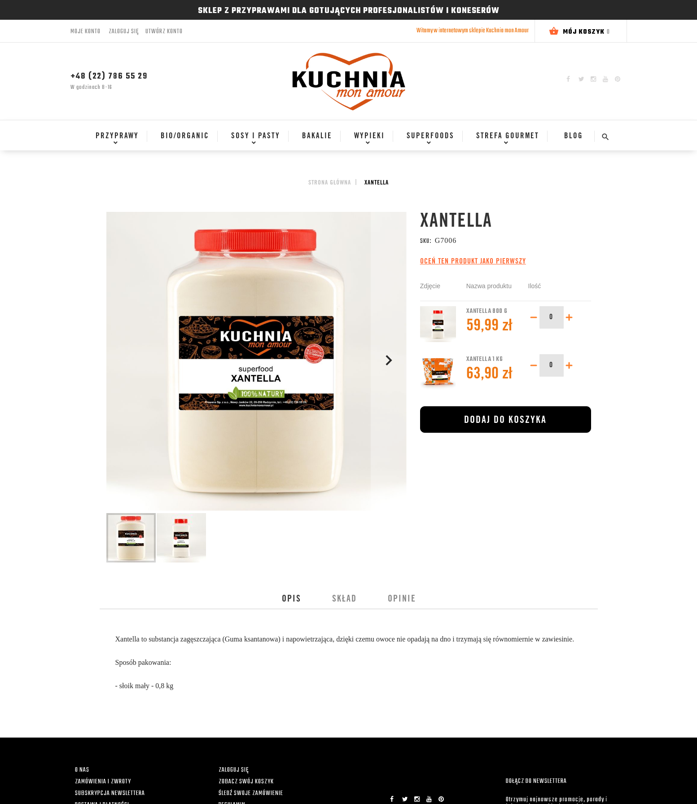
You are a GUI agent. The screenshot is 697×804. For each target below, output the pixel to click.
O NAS (82, 770)
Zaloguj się (124, 31)
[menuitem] (114, 136)
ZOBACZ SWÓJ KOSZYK (246, 782)
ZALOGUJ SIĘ (234, 770)
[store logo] (348, 81)
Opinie (402, 599)
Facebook (568, 79)
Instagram (593, 79)
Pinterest (617, 79)
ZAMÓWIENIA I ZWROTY (103, 782)
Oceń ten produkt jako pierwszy (473, 261)
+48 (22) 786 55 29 (109, 76)
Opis (291, 599)
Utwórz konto (164, 31)
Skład (344, 599)
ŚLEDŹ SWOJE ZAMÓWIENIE (251, 793)
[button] (389, 362)
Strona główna (329, 183)
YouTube (605, 79)
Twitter (581, 79)
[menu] (338, 140)
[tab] (291, 599)
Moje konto (85, 31)
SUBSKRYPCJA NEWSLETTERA (110, 793)
